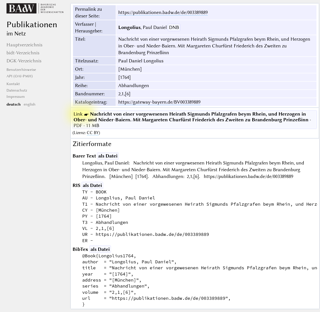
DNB (174, 27)
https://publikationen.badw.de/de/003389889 (163, 12)
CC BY (93, 132)
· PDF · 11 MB (192, 119)
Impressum (15, 96)
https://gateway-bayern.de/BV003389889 (159, 102)
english (30, 104)
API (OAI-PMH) (19, 76)
